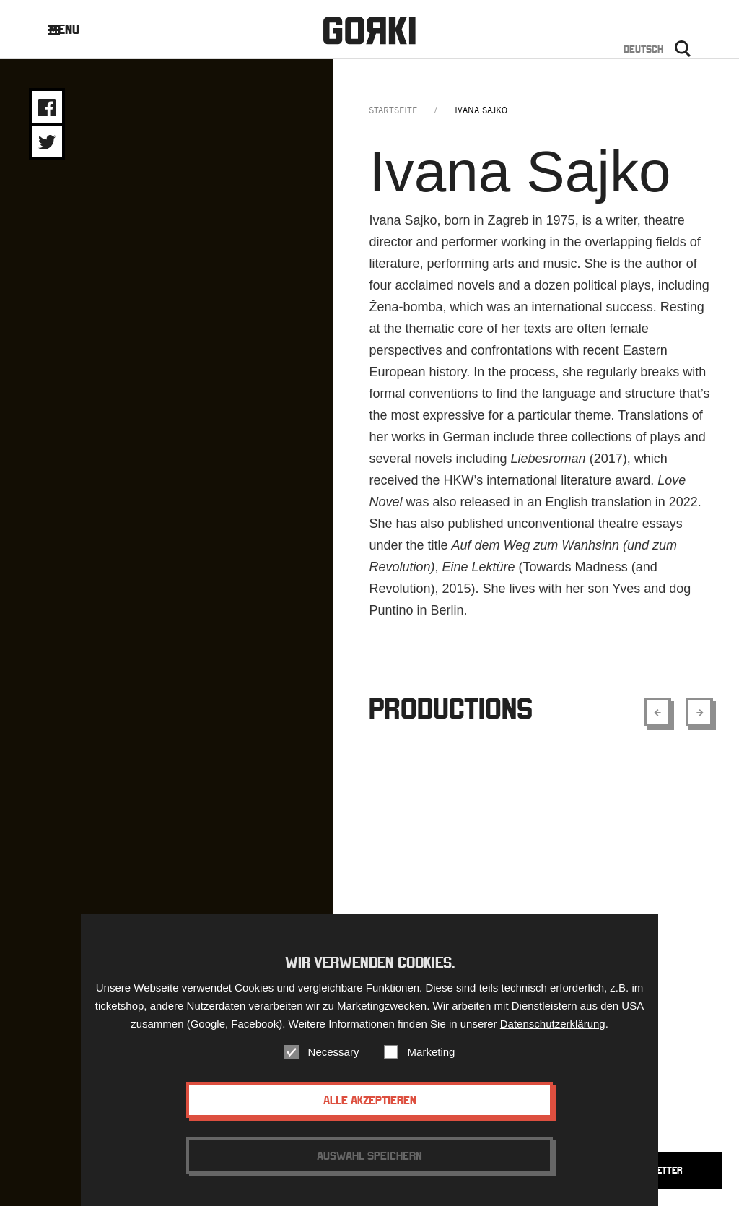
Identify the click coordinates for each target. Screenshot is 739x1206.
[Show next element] (699, 712)
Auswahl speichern (369, 1155)
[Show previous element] (657, 712)
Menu (74, 29)
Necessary (333, 1052)
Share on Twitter (47, 142)
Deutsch (643, 49)
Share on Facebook (47, 107)
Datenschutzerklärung (552, 1024)
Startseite (393, 110)
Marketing (431, 1052)
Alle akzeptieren (369, 1100)
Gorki (369, 31)
